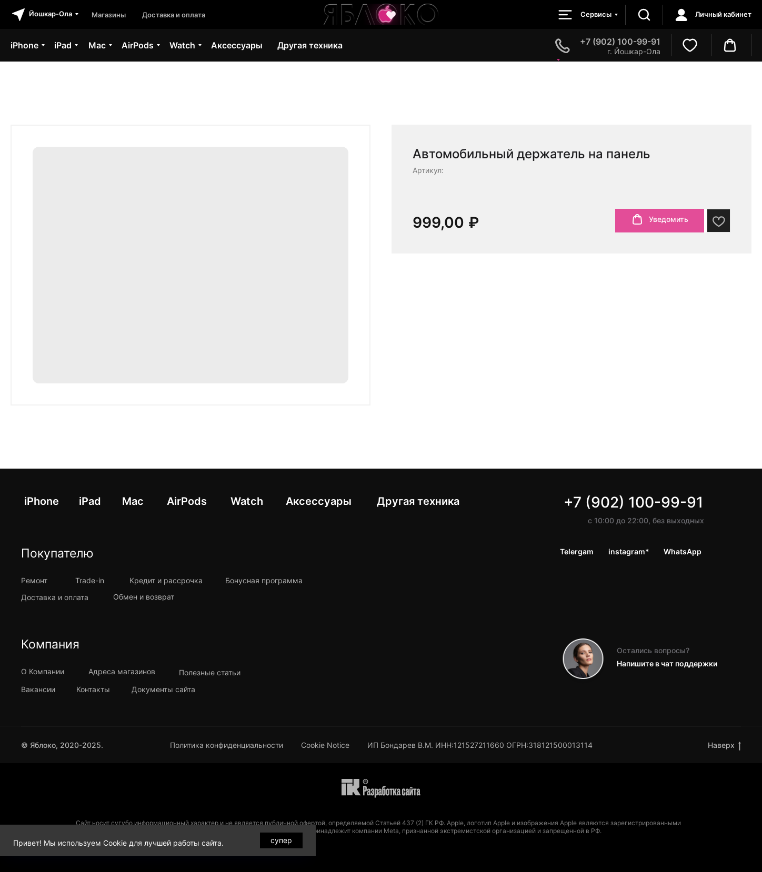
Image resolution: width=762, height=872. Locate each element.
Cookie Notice (325, 745)
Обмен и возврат (143, 596)
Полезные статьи (209, 672)
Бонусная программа (264, 580)
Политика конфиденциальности (226, 745)
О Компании (42, 671)
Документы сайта (163, 689)
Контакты (93, 689)
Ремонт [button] (34, 580)
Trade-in (89, 580)
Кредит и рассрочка (166, 580)
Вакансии (38, 689)
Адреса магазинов (121, 671)
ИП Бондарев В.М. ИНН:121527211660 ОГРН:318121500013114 (480, 745)
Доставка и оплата (54, 597)
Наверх (724, 746)
